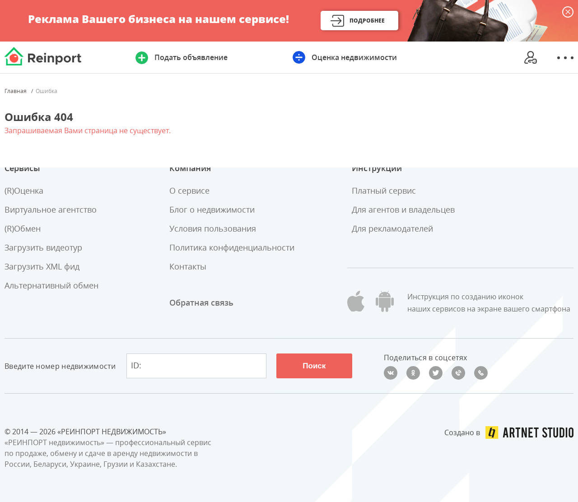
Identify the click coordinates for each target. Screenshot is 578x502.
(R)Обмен (23, 228)
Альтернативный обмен (51, 285)
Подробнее (367, 20)
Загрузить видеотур (43, 247)
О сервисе (189, 190)
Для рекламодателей (392, 228)
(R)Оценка (24, 190)
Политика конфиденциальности (231, 247)
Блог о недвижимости (212, 209)
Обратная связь (201, 302)
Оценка (354, 57)
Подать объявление (191, 57)
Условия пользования (212, 228)
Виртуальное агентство (51, 209)
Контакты (187, 266)
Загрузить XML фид (42, 266)
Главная (16, 91)
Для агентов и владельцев (403, 209)
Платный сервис (384, 190)
